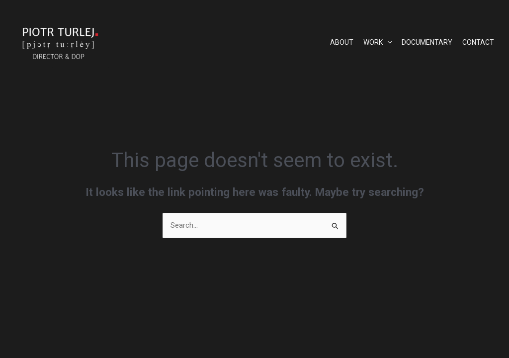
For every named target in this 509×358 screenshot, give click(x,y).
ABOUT (341, 42)
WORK (377, 42)
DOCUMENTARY (427, 42)
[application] (387, 42)
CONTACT (478, 42)
